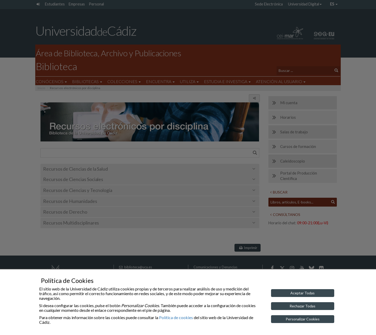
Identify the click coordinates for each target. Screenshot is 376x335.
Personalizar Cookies (303, 319)
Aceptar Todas (302, 293)
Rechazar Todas (302, 306)
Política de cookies (176, 317)
